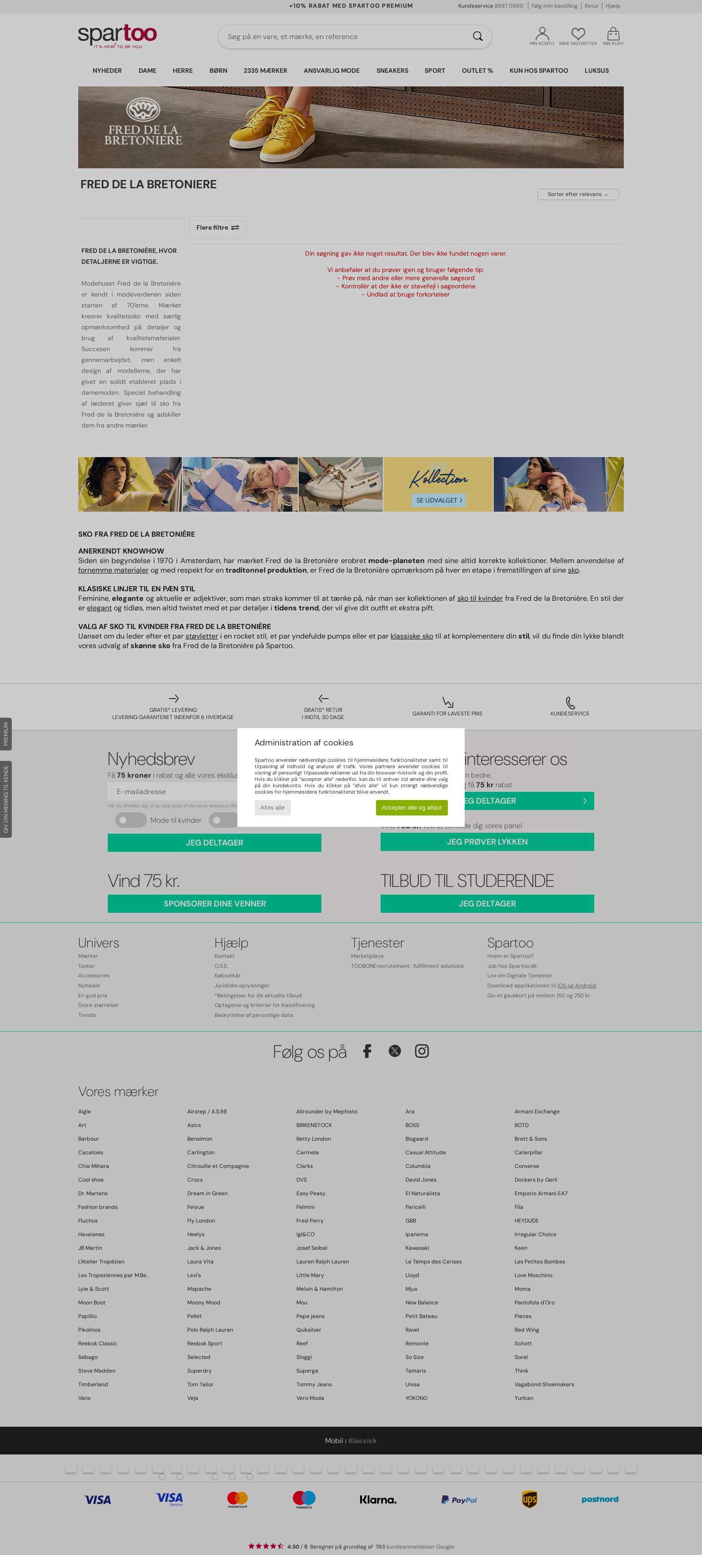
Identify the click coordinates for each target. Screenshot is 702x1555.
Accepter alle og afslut (411, 807)
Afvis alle (273, 807)
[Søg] (478, 36)
